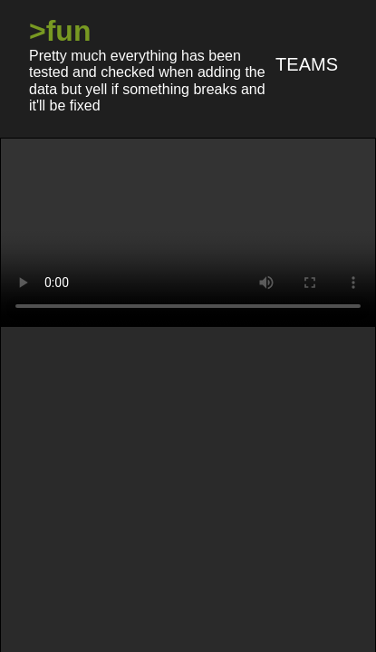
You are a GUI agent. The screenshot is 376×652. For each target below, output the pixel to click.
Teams (306, 64)
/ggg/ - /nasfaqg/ (253, 417)
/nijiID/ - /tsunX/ (72, 351)
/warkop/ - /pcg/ (78, 383)
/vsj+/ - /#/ (320, 351)
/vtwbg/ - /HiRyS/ (205, 351)
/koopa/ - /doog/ (121, 417)
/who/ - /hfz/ (309, 383)
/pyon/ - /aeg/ (200, 383)
